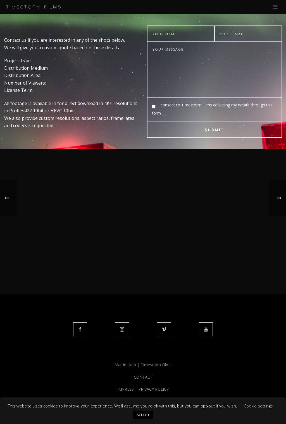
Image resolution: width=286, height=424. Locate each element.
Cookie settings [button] (258, 406)
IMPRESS (125, 389)
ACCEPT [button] (143, 414)
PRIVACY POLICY (153, 389)
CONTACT (143, 377)
